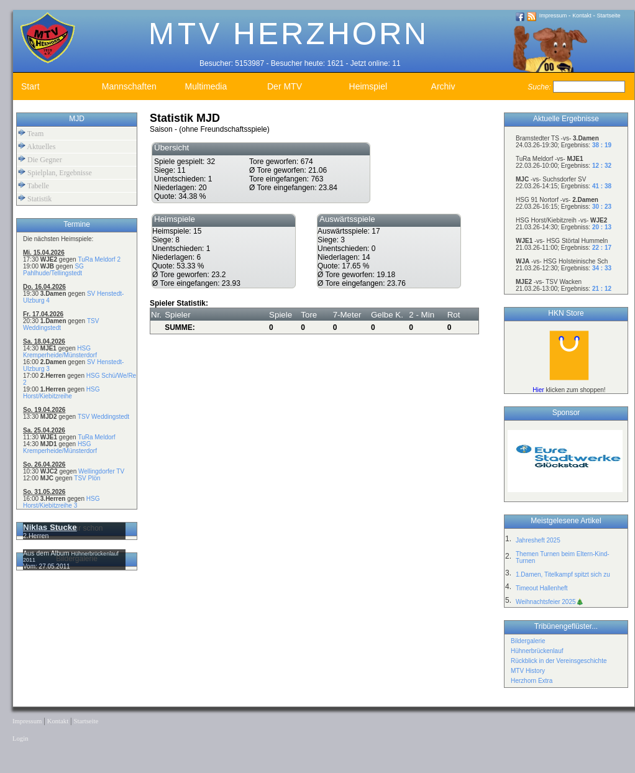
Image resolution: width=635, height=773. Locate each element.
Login (20, 738)
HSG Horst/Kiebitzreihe (61, 393)
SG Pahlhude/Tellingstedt (53, 270)
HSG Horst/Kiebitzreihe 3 (61, 502)
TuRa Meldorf (96, 437)
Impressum (553, 15)
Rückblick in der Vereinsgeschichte (559, 660)
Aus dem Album (47, 553)
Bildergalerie (528, 641)
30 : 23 (601, 206)
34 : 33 (601, 268)
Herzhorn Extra (531, 680)
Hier (538, 389)
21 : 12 (601, 288)
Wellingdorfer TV (101, 471)
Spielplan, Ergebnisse (55, 172)
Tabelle (33, 185)
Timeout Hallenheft (542, 588)
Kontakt (582, 15)
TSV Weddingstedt (103, 416)
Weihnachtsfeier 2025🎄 (549, 601)
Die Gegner (40, 159)
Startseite (609, 15)
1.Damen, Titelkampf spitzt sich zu (563, 574)
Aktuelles (36, 146)
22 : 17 (601, 247)
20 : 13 (601, 227)
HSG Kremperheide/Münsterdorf (60, 352)
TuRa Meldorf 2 (99, 259)
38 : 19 (601, 145)
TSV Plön (87, 478)
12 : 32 (601, 165)
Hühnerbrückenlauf (537, 650)
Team (30, 133)
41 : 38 (601, 186)
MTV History (528, 670)
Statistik (35, 198)
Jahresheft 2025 (538, 540)
